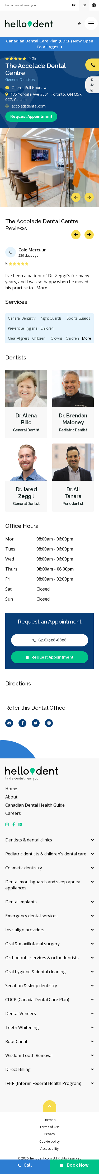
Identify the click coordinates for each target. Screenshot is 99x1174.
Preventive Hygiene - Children (31, 328)
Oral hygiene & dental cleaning (35, 972)
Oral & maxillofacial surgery (32, 944)
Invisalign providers (24, 930)
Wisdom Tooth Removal (29, 1055)
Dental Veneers (20, 1013)
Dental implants (21, 902)
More (41, 288)
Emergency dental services (31, 916)
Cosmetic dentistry (23, 868)
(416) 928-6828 (49, 640)
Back (79, 24)
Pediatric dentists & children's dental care (45, 854)
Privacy (49, 1134)
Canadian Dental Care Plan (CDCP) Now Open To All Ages (49, 43)
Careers (13, 813)
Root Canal (16, 1041)
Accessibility (49, 1148)
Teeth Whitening (22, 1027)
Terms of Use (50, 1127)
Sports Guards (78, 318)
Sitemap (50, 1120)
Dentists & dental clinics (28, 840)
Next (89, 197)
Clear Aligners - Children (26, 338)
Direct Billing (18, 1069)
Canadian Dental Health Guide (35, 805)
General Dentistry (21, 318)
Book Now (74, 1165)
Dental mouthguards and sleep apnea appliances (42, 885)
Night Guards (51, 318)
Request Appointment (31, 116)
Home (11, 789)
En (84, 5)
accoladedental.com (25, 106)
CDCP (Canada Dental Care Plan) (37, 999)
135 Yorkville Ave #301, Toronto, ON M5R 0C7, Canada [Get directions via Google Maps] (43, 97)
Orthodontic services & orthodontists (42, 958)
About (11, 797)
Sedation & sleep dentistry (31, 985)
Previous (76, 197)
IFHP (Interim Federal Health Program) (43, 1083)
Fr (74, 5)
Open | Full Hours (27, 87)
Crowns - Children (65, 338)
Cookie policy (49, 1141)
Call (25, 1165)
